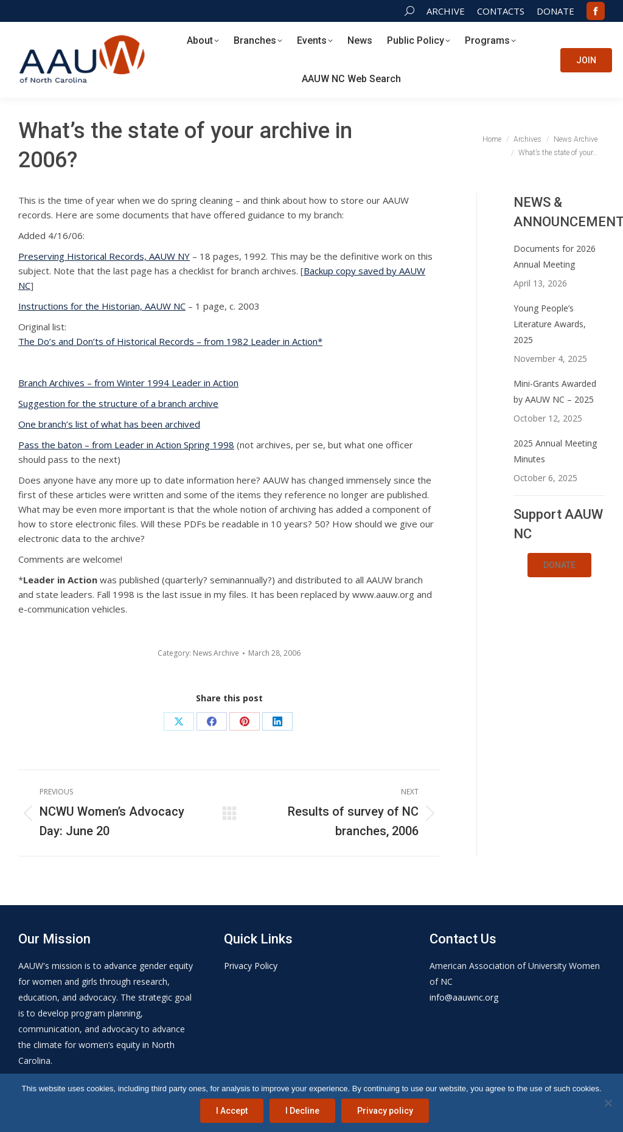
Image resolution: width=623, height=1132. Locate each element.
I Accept (232, 1111)
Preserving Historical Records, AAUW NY (104, 256)
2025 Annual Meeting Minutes (555, 451)
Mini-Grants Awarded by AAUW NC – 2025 (554, 391)
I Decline (302, 1111)
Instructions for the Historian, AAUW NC (102, 306)
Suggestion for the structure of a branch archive (118, 403)
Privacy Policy (250, 965)
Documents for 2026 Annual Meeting (554, 256)
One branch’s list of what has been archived (109, 424)
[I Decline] (608, 1103)
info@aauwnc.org (464, 997)
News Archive (216, 653)
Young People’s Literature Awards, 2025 (549, 324)
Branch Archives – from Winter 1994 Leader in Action (128, 383)
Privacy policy (385, 1111)
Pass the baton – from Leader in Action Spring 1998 (126, 445)
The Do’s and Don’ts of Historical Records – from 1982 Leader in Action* (170, 341)
